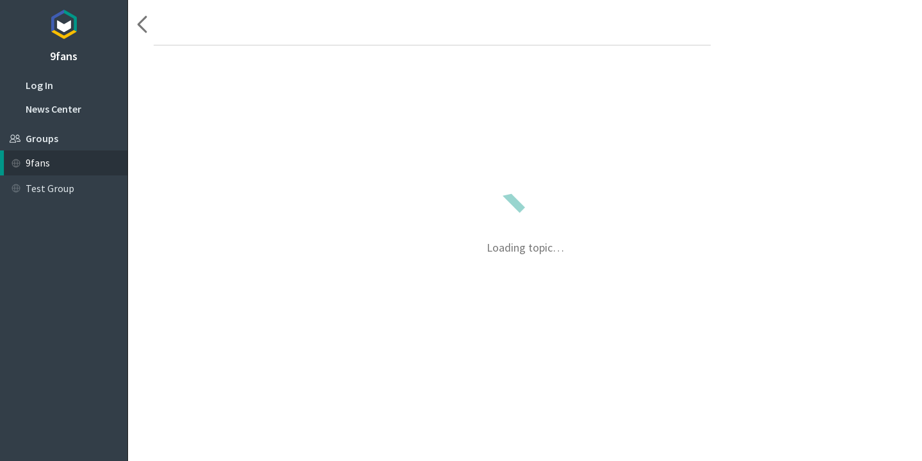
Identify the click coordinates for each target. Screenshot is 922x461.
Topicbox (63, 22)
